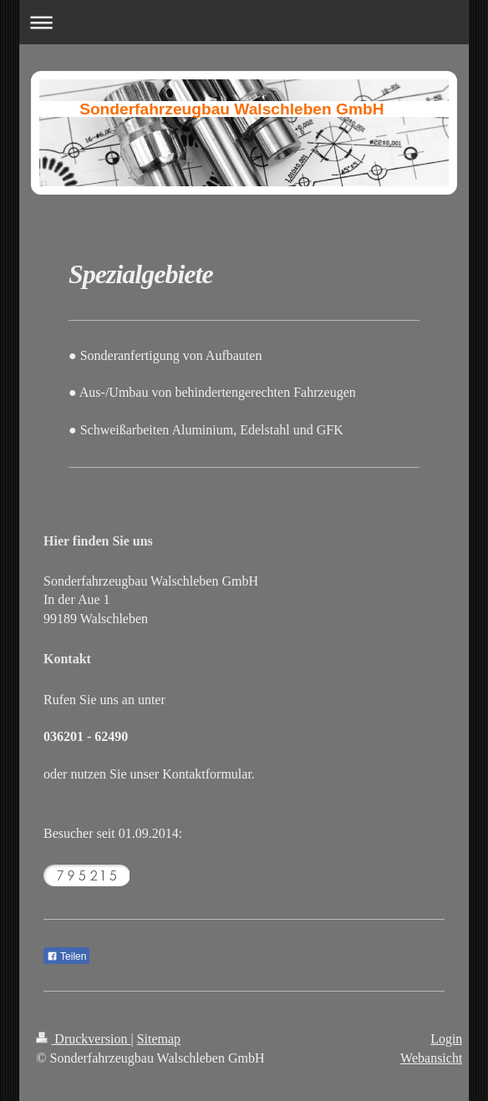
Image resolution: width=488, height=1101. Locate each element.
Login (446, 1039)
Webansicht (431, 1058)
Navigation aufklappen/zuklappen (243, 22)
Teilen (66, 956)
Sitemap (158, 1039)
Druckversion (83, 1039)
